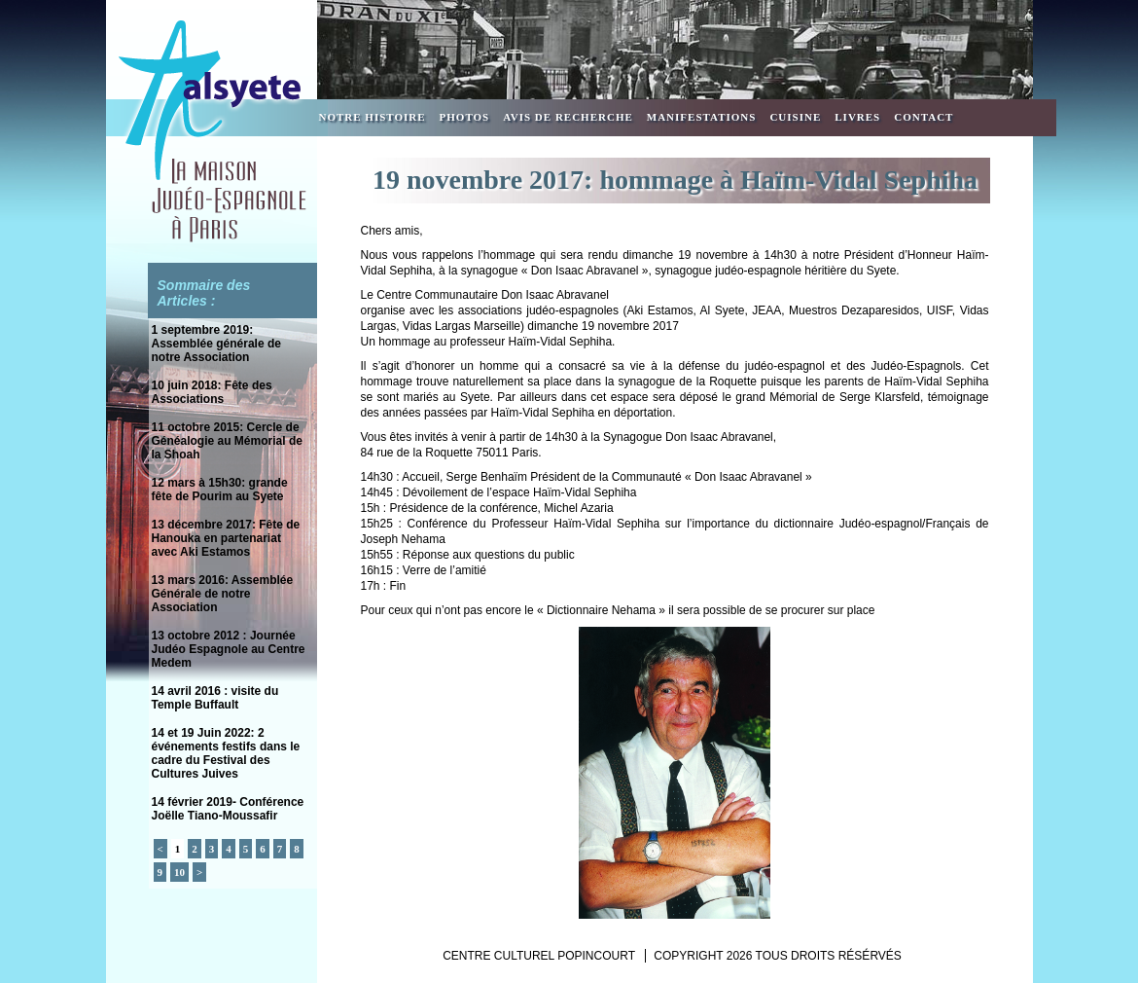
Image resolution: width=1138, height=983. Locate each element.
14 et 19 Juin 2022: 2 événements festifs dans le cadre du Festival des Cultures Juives (226, 753)
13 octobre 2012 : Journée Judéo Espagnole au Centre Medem (228, 649)
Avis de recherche (568, 117)
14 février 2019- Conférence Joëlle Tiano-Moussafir (228, 808)
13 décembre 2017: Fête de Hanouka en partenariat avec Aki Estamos (226, 538)
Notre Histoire (372, 117)
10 (179, 872)
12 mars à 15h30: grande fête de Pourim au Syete (220, 489)
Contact (923, 117)
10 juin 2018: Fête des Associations (212, 392)
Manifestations (702, 117)
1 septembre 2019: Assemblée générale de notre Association (216, 343)
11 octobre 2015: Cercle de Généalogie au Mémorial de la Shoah (227, 440)
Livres (857, 117)
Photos (465, 117)
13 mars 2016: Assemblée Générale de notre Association (223, 593)
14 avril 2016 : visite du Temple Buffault (215, 697)
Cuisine (795, 117)
